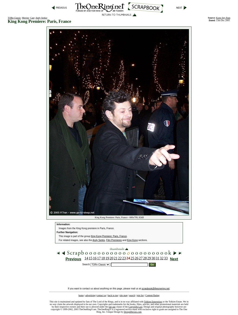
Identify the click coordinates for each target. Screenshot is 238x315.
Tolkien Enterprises (153, 301)
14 (86, 258)
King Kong (132, 240)
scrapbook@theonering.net (155, 288)
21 (116, 258)
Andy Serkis (41, 18)
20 (111, 258)
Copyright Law (135, 306)
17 (99, 258)
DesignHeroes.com (133, 312)
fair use (112, 306)
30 (153, 258)
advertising (90, 295)
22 (120, 258)
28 (145, 258)
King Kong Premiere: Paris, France (109, 236)
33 (166, 258)
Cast (32, 18)
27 (141, 258)
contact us (101, 295)
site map (124, 295)
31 (157, 258)
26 (137, 258)
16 (95, 258)
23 (124, 258)
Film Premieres (114, 240)
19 (107, 258)
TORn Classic (14, 18)
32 (162, 258)
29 (149, 258)
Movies (25, 18)
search (132, 295)
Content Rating (152, 295)
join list (140, 295)
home (81, 295)
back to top (113, 295)
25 (132, 258)
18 (103, 258)
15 (91, 258)
